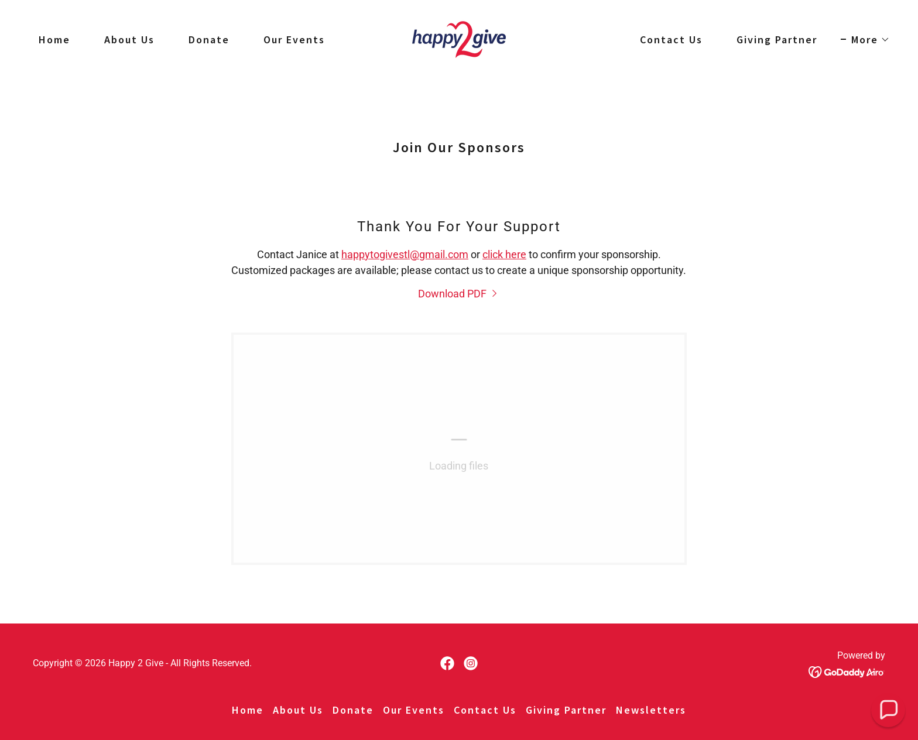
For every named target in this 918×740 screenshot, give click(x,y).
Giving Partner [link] (777, 39)
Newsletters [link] (651, 710)
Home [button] (247, 710)
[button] (865, 40)
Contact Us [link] (671, 39)
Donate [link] (209, 39)
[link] (459, 38)
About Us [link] (129, 39)
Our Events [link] (294, 39)
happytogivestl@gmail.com (404, 254)
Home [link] (54, 39)
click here (504, 254)
